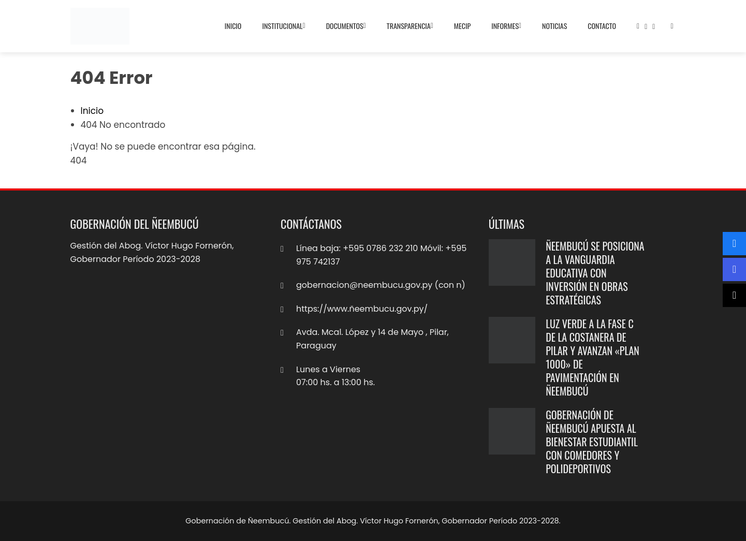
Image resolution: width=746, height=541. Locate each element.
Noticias (554, 25)
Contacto (602, 25)
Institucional (283, 26)
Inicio (233, 25)
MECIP (462, 25)
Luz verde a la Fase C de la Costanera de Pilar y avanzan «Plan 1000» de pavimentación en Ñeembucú (592, 357)
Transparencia (410, 26)
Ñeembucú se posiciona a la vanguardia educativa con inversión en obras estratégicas (595, 273)
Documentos (346, 26)
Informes (506, 26)
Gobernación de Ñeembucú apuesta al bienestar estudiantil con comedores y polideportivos (592, 441)
